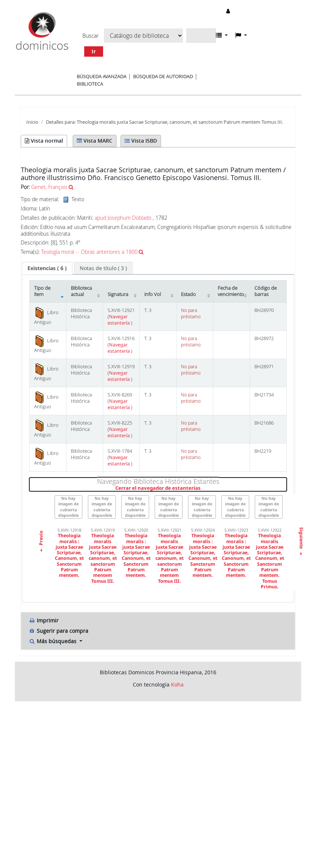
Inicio (32, 122)
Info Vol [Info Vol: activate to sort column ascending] (152, 294)
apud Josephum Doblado (123, 217)
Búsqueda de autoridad (163, 76)
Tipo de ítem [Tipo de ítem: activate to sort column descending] (42, 291)
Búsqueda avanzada (101, 76)
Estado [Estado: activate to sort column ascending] (188, 294)
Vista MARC (94, 140)
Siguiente (301, 542)
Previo (41, 542)
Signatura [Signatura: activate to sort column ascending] (118, 294)
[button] (222, 35)
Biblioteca (90, 83)
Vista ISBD (141, 140)
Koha (177, 684)
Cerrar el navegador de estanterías (201, 488)
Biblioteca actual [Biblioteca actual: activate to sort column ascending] (81, 291)
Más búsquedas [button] (53, 641)
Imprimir (44, 620)
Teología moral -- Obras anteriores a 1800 (89, 251)
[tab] (47, 268)
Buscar (90, 36)
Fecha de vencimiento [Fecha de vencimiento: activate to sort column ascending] (231, 291)
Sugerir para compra (58, 630)
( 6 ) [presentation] (47, 268)
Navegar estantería (119, 319)
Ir (94, 51)
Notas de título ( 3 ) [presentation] (103, 268)
